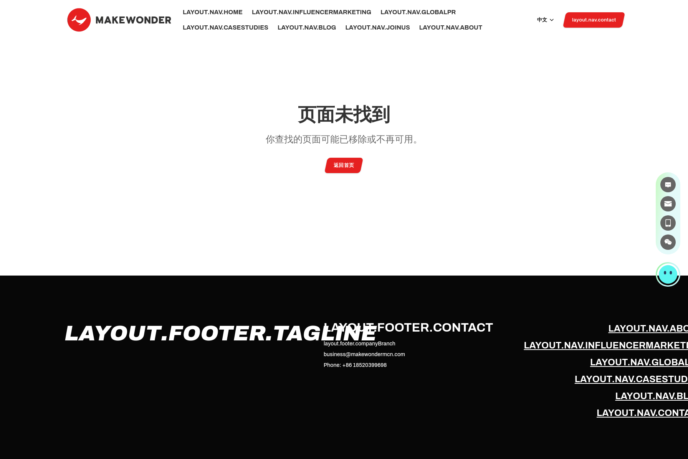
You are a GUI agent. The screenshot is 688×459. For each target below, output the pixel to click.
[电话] (668, 223)
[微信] (668, 242)
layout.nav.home (213, 12)
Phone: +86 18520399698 (355, 365)
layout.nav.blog (307, 28)
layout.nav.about (450, 28)
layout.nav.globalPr (418, 12)
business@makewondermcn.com (364, 354)
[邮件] (668, 203)
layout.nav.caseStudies (225, 28)
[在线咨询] (668, 184)
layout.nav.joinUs (377, 28)
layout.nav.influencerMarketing (311, 12)
